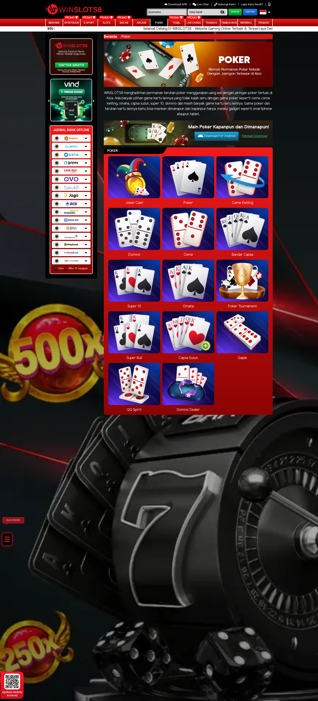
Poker (159, 22)
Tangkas (211, 22)
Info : (51, 29)
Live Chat (201, 4)
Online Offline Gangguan (71, 268)
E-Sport (89, 22)
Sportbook (71, 22)
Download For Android (216, 135)
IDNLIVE (124, 22)
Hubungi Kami (225, 4)
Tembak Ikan (229, 22)
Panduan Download (254, 136)
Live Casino (194, 22)
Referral (246, 22)
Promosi (263, 22)
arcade (141, 22)
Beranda (54, 22)
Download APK (176, 4)
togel (176, 22)
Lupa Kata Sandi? (252, 4)
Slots (106, 22)
